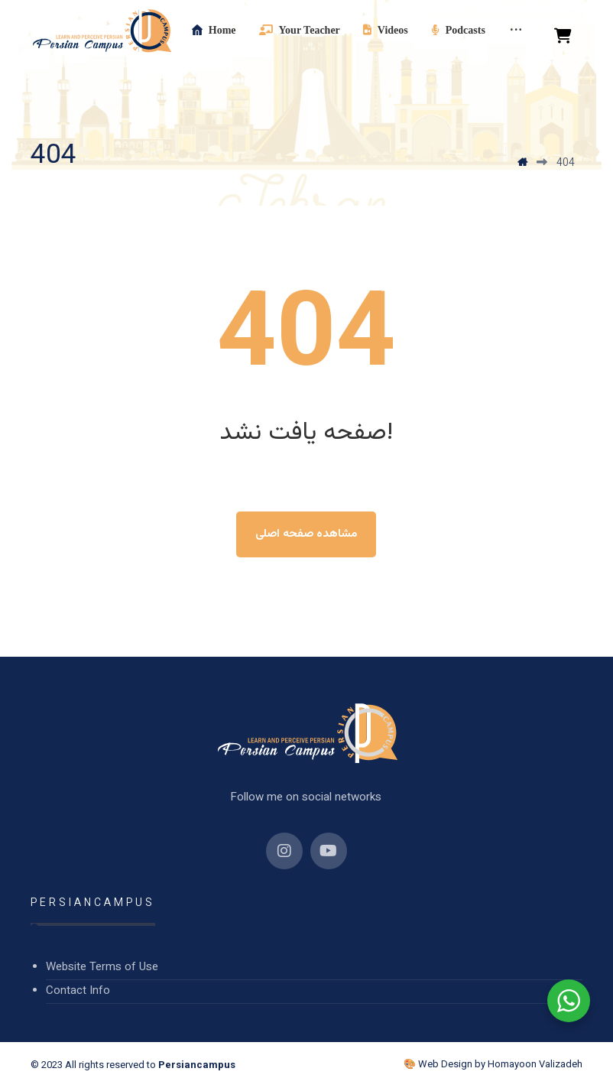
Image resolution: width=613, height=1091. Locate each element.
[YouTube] (328, 851)
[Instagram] (284, 851)
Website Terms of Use (102, 967)
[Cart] (563, 36)
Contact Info (78, 991)
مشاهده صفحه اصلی (306, 534)
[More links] (516, 30)
